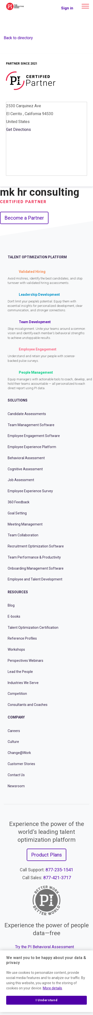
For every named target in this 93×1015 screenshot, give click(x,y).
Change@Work (19, 753)
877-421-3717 (57, 877)
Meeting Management (25, 524)
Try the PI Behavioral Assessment (44, 947)
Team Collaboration (23, 535)
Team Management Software (31, 425)
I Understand (47, 1000)
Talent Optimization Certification (33, 628)
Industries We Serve (23, 683)
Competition (17, 694)
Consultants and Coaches (27, 705)
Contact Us (16, 775)
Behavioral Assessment (26, 458)
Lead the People (20, 672)
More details (52, 988)
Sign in (67, 8)
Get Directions (18, 129)
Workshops (16, 649)
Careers (14, 731)
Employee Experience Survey (30, 491)
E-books (14, 616)
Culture (13, 742)
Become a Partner (24, 218)
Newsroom (16, 786)
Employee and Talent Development (35, 579)
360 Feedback (18, 502)
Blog (11, 605)
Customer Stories (21, 764)
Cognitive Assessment (25, 469)
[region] (46, 981)
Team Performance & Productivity (34, 557)
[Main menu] (85, 6)
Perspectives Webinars (25, 661)
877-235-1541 (59, 869)
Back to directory (18, 37)
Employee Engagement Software (34, 436)
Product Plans (46, 855)
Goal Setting (17, 513)
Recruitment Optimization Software (36, 546)
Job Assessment (21, 480)
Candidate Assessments (27, 414)
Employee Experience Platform (32, 447)
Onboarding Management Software (36, 568)
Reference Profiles (22, 638)
